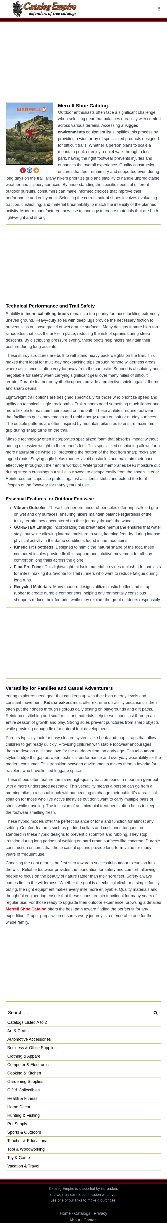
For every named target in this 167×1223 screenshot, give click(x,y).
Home (65, 1213)
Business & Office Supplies (32, 1047)
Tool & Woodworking (26, 1149)
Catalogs (82, 1213)
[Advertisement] (83, 61)
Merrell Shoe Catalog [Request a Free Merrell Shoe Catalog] (83, 106)
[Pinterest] (23, 170)
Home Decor (18, 1107)
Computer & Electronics (28, 1064)
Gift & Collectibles (23, 1090)
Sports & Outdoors (24, 1132)
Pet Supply (17, 1124)
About (74, 1220)
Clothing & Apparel (24, 1056)
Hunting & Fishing (23, 1115)
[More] (36, 170)
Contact (91, 1220)
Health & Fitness (22, 1098)
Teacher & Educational (27, 1140)
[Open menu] (158, 8)
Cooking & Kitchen (24, 1073)
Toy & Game (18, 1157)
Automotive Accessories (29, 1039)
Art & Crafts (18, 1031)
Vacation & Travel (23, 1166)
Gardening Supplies (25, 1081)
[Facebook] (29, 170)
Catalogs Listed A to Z (27, 1022)
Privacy (100, 1213)
